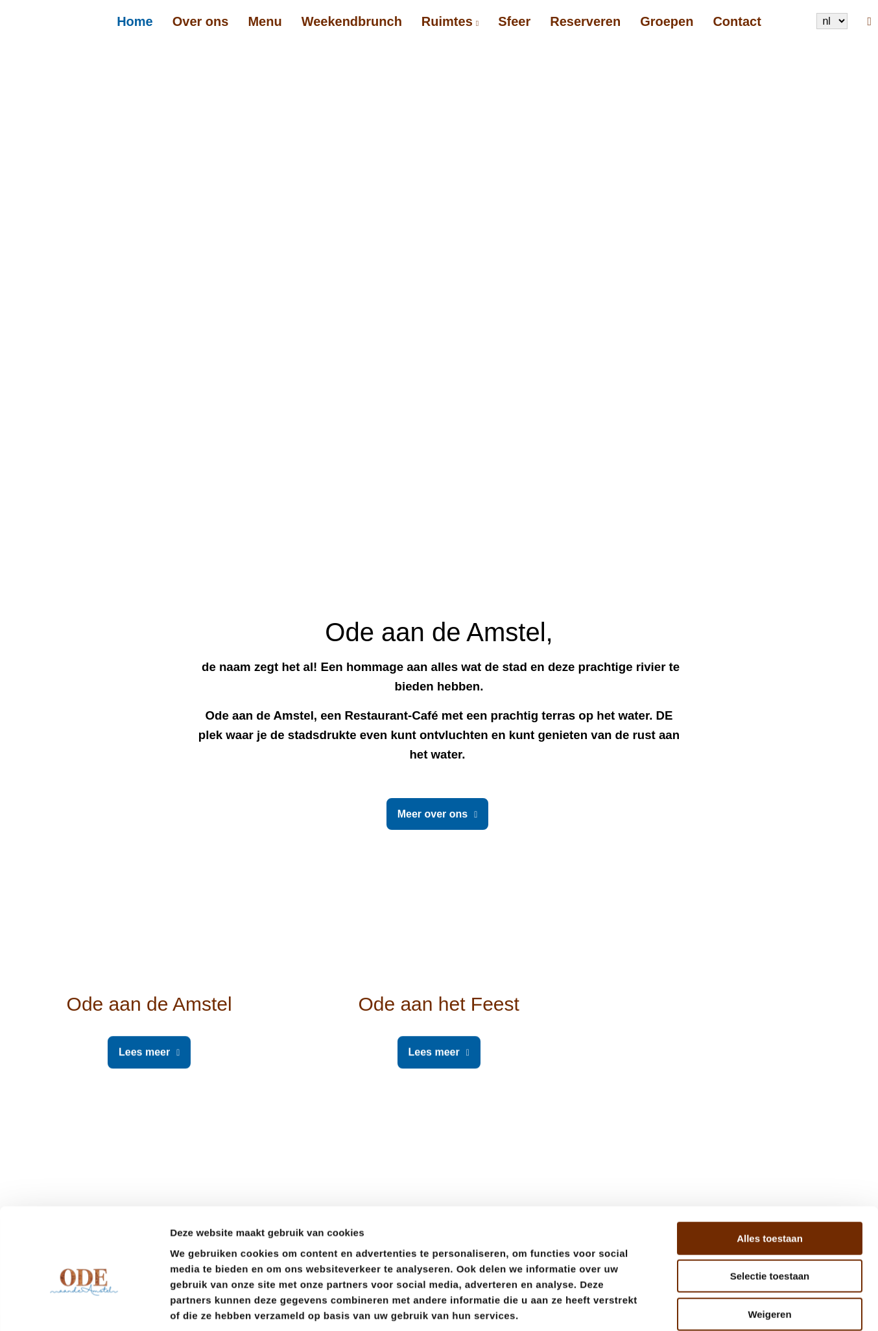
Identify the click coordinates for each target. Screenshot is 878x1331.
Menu (264, 21)
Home (135, 21)
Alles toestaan (770, 1172)
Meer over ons (432, 813)
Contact (737, 21)
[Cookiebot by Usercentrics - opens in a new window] (84, 1305)
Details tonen (700, 1305)
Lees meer (144, 1051)
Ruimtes (447, 21)
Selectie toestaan (770, 1210)
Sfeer (514, 21)
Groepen (666, 21)
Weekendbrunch (352, 21)
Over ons (200, 21)
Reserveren (585, 21)
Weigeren (769, 1248)
